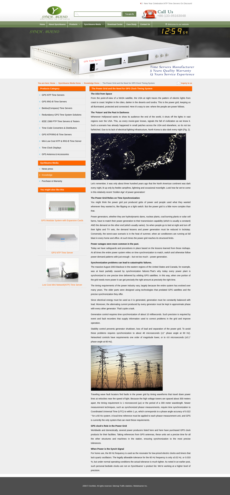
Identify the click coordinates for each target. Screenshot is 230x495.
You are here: (44, 83)
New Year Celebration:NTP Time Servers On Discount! (168, 3)
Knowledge (89, 83)
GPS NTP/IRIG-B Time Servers (57, 134)
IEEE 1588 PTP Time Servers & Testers (61, 121)
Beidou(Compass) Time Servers (57, 108)
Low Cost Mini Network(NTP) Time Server (62, 285)
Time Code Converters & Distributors (59, 128)
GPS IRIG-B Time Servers (54, 101)
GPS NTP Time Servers (53, 95)
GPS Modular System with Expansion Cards (62, 220)
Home (52, 83)
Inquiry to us (186, 83)
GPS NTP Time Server (62, 252)
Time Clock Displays (51, 147)
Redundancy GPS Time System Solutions (61, 115)
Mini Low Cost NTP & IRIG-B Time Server (62, 141)
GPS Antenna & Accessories (55, 154)
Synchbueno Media (66, 83)
